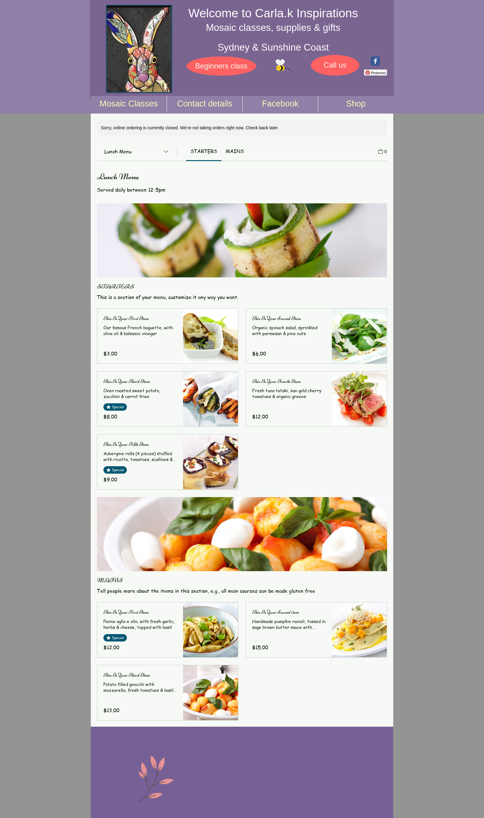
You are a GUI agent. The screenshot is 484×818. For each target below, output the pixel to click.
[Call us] (335, 65)
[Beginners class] (221, 66)
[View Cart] (382, 150)
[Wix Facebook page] (375, 61)
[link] (203, 151)
